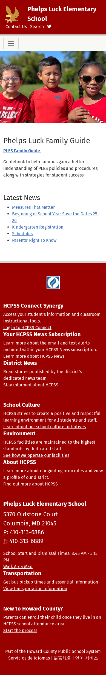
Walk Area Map (18, 566)
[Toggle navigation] (11, 43)
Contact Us (16, 26)
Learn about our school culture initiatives (44, 426)
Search (37, 26)
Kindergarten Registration (37, 227)
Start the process (20, 630)
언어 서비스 (86, 658)
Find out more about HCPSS (30, 484)
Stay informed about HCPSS (30, 384)
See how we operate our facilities (36, 455)
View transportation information (35, 588)
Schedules (22, 233)
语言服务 (62, 658)
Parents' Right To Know (34, 240)
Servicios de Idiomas (29, 658)
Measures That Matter (33, 207)
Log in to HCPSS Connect (27, 327)
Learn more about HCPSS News (33, 356)
